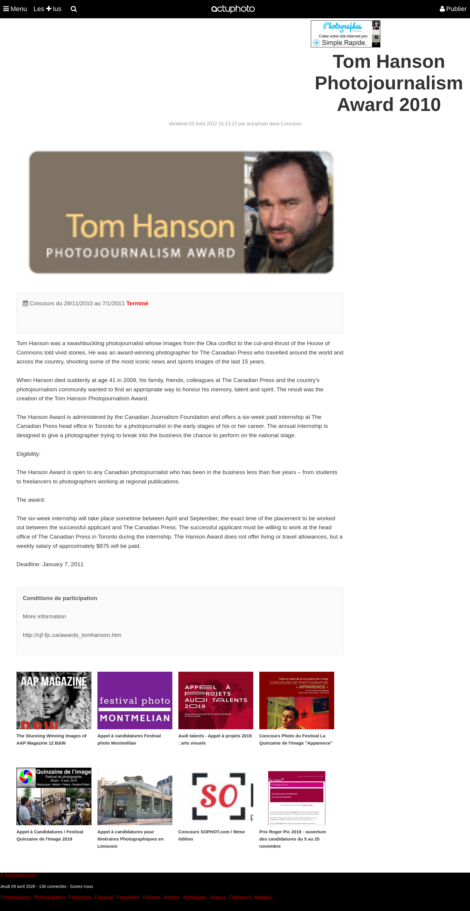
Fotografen (128, 897)
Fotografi (103, 897)
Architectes (195, 897)
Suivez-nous (81, 886)
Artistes (172, 897)
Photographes (16, 897)
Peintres (152, 897)
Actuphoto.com (20, 875)
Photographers (49, 897)
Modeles (263, 897)
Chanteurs (240, 897)
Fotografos (80, 897)
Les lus (47, 9)
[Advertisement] (199, 62)
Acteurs (218, 897)
